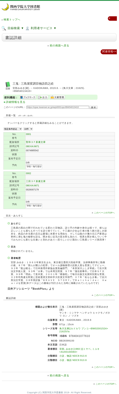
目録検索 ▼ (12, 28)
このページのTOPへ (104, 212)
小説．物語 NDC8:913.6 (73, 356)
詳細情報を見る (15, 102)
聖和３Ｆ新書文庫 (36, 142)
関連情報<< (109, 51)
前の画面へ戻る (59, 45)
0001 (28, 134)
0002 (28, 173)
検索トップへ (12, 19)
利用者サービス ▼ (40, 28)
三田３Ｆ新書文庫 (36, 181)
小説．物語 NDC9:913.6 (73, 360)
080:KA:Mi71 (32, 146)
